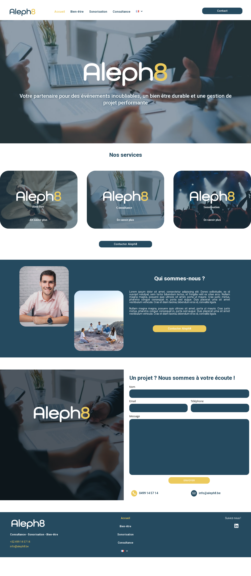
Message (134, 416)
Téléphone (197, 401)
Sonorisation (98, 11)
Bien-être (77, 11)
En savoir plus (38, 219)
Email (132, 401)
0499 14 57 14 (148, 493)
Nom (132, 387)
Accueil (59, 11)
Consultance (121, 11)
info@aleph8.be (210, 493)
